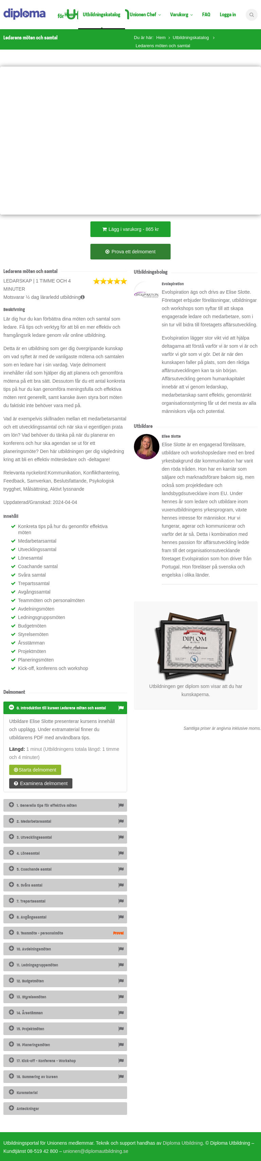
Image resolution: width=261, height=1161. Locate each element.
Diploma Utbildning (183, 1143)
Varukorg (181, 14)
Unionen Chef (145, 14)
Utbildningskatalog (101, 14)
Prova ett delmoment (130, 251)
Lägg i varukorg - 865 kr (130, 229)
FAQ (206, 14)
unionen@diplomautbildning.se (95, 1151)
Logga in (228, 14)
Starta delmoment (35, 770)
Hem (69, 14)
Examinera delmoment (41, 783)
